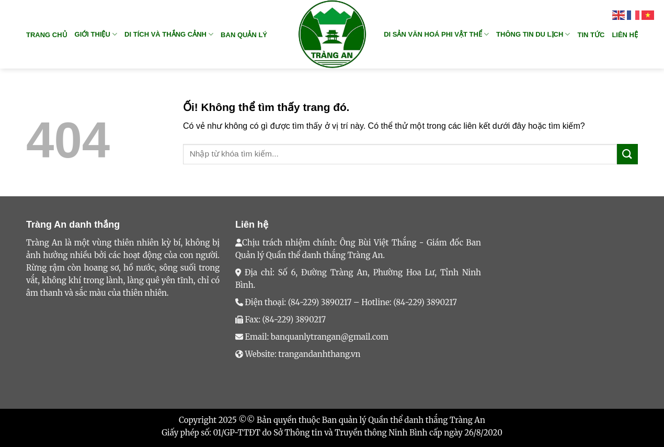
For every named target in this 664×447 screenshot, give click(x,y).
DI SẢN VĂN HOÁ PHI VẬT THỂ (436, 34)
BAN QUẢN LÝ (244, 35)
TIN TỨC (590, 35)
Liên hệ (625, 35)
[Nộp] (627, 154)
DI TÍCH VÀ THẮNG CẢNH (168, 34)
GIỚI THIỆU (96, 34)
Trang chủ (46, 35)
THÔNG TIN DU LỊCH (533, 34)
